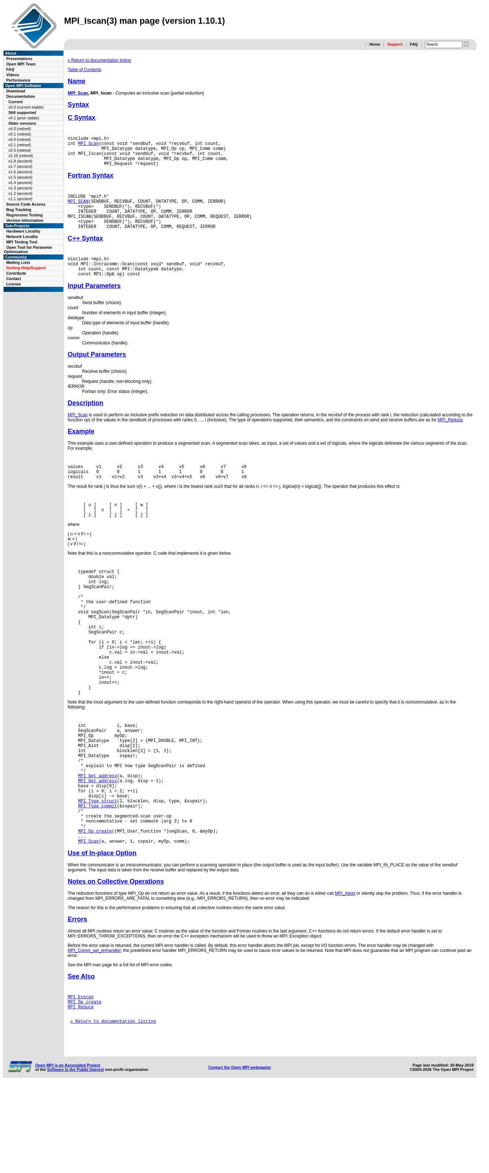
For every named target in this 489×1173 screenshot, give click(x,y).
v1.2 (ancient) (20, 193)
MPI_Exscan (81, 1075)
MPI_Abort (345, 970)
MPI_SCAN (78, 210)
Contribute (16, 273)
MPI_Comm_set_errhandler (94, 1028)
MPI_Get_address (97, 839)
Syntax (78, 104)
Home (374, 44)
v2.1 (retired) (19, 145)
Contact (13, 278)
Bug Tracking (18, 209)
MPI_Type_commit (97, 876)
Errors (77, 996)
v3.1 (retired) (19, 134)
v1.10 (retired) (20, 156)
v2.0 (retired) (19, 150)
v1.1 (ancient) (20, 199)
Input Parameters (94, 304)
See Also (81, 1054)
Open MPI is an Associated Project (67, 1152)
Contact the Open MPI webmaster (239, 1155)
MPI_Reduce (450, 438)
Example (81, 449)
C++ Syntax (85, 252)
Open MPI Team (21, 64)
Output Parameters (97, 372)
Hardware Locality (23, 231)
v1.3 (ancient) (20, 188)
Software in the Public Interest (75, 1157)
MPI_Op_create (95, 906)
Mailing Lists (18, 262)
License (13, 284)
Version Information (24, 220)
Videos (12, 75)
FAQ (414, 44)
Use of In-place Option (102, 930)
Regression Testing (24, 215)
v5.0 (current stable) (26, 107)
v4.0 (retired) (19, 129)
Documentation (20, 96)
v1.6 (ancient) (20, 172)
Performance (18, 80)
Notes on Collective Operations (116, 959)
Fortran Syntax (90, 181)
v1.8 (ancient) (20, 161)
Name (76, 81)
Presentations (19, 58)
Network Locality (22, 236)
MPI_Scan (78, 93)
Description (85, 421)
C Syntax (81, 117)
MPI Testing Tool (21, 242)
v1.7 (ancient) (20, 166)
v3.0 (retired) (19, 139)
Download (15, 91)
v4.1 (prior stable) (23, 118)
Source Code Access (25, 204)
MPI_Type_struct (97, 870)
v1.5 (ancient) (20, 177)
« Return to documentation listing (99, 60)
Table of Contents (84, 69)
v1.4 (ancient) (20, 182)
